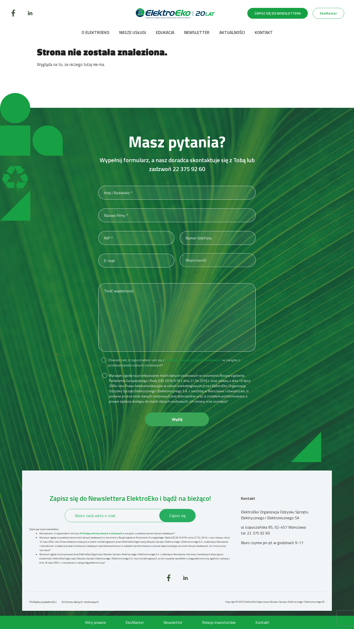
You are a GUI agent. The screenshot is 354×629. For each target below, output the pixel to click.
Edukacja (165, 32)
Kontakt (264, 32)
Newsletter (196, 32)
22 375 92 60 (189, 168)
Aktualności (232, 32)
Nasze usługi (132, 32)
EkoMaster (135, 622)
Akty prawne (95, 622)
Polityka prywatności (43, 601)
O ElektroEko (95, 32)
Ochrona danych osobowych (80, 601)
